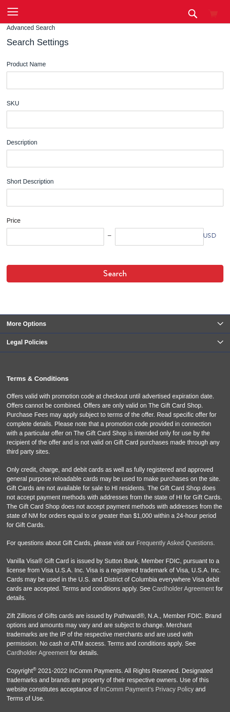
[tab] (115, 324)
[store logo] (74, 11)
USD (209, 235)
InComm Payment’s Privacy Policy (147, 689)
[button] (13, 12)
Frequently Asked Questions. (176, 542)
